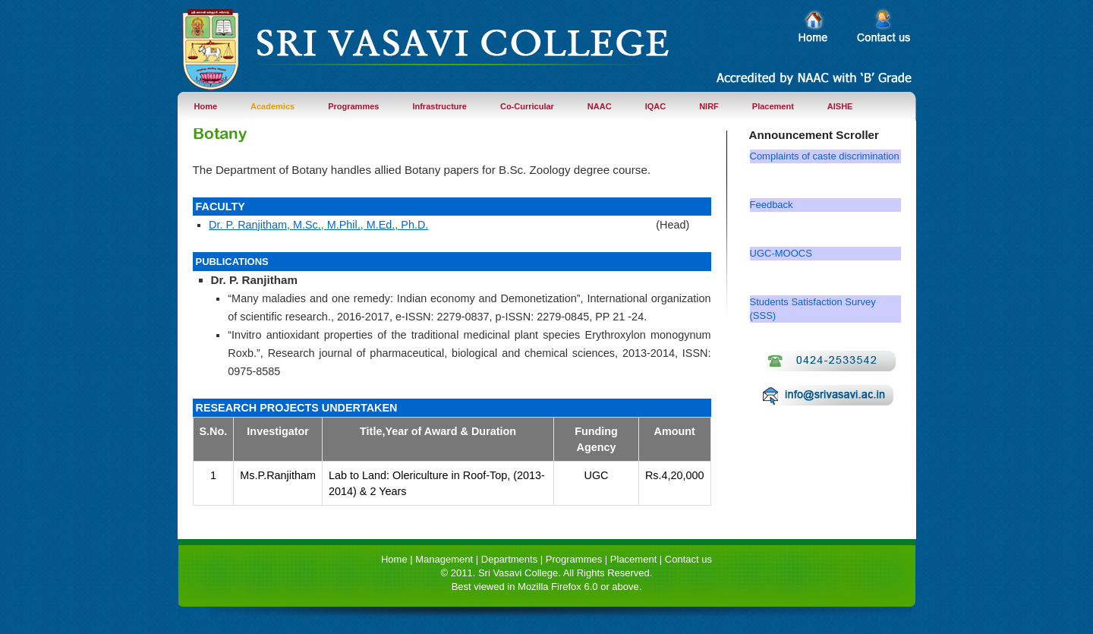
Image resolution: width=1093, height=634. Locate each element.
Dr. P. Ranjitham (254, 279)
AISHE (840, 106)
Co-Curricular (527, 106)
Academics (272, 106)
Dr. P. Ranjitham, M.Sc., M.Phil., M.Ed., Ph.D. (318, 225)
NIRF (709, 106)
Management (444, 559)
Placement (773, 106)
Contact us (688, 559)
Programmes (353, 106)
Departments (509, 559)
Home (206, 106)
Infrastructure (439, 106)
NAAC (599, 106)
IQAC (655, 106)
